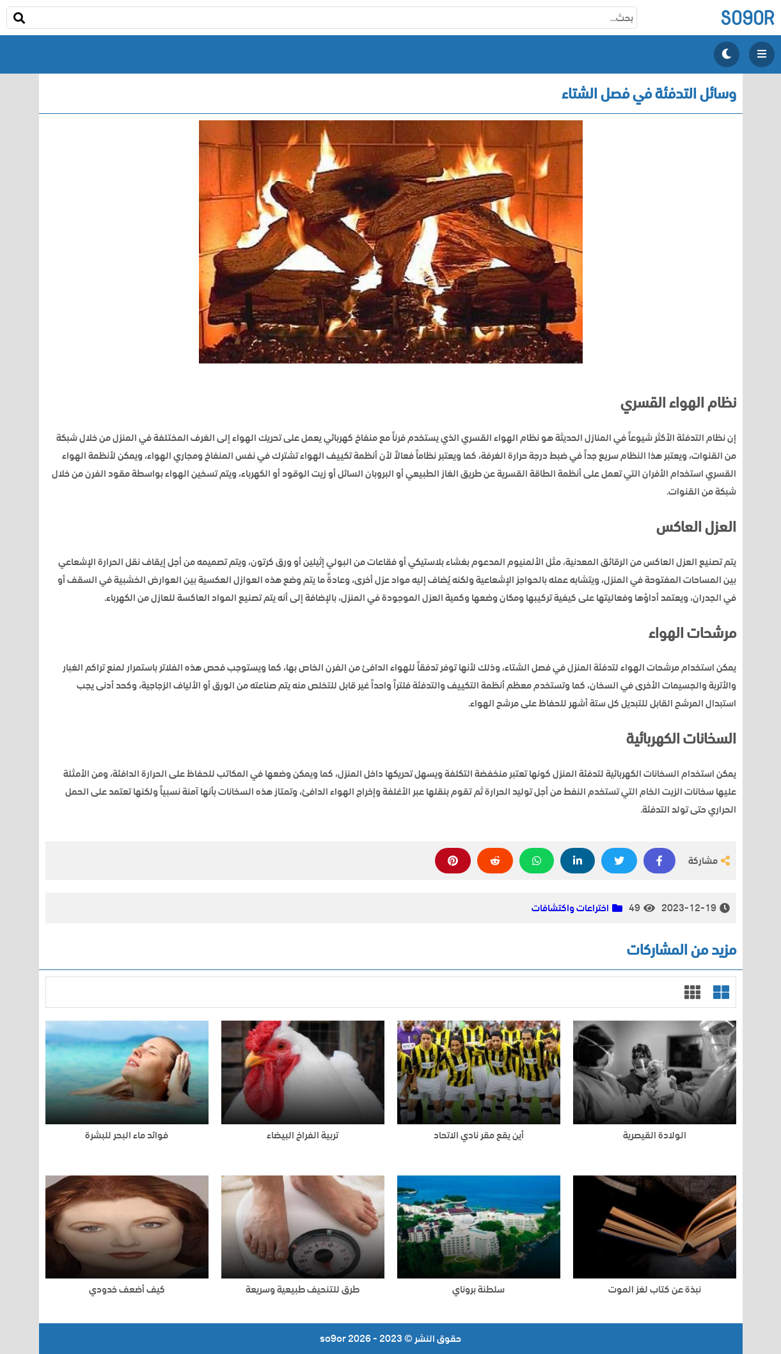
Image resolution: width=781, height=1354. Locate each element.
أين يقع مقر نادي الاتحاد (479, 1135)
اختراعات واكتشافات (570, 908)
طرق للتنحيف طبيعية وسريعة (302, 1290)
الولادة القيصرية (654, 1135)
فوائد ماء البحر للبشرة (126, 1135)
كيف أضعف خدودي (127, 1290)
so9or (747, 17)
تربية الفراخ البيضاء (302, 1135)
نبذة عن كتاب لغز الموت (654, 1290)
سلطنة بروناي (478, 1290)
